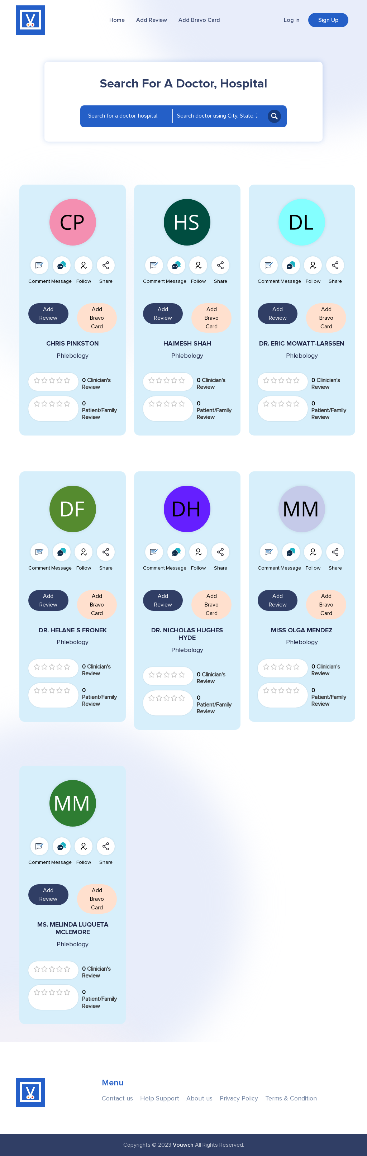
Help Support (159, 1098)
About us (199, 1098)
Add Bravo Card (199, 20)
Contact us (117, 1098)
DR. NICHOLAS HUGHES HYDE (187, 634)
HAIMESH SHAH (187, 343)
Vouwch (183, 1144)
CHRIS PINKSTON (72, 343)
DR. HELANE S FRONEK (73, 630)
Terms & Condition (291, 1098)
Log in (292, 20)
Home (117, 20)
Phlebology (73, 356)
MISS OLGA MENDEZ (302, 630)
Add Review (151, 20)
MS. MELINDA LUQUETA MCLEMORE (72, 928)
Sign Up (328, 20)
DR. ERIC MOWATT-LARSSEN (301, 343)
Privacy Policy (239, 1098)
